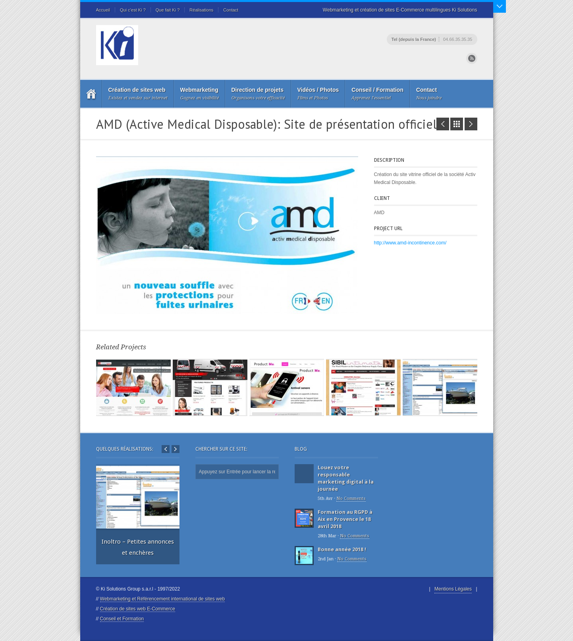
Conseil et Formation (122, 619)
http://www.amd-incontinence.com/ (410, 243)
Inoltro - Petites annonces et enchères (471, 124)
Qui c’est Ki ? (133, 10)
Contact (230, 10)
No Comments (351, 498)
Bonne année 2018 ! (342, 549)
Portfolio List (456, 124)
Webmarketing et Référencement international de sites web (162, 599)
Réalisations (201, 10)
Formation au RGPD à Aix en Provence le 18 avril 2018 (345, 519)
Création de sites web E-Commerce (137, 609)
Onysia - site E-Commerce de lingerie (442, 124)
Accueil (103, 10)
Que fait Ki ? (168, 10)
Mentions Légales (453, 589)
